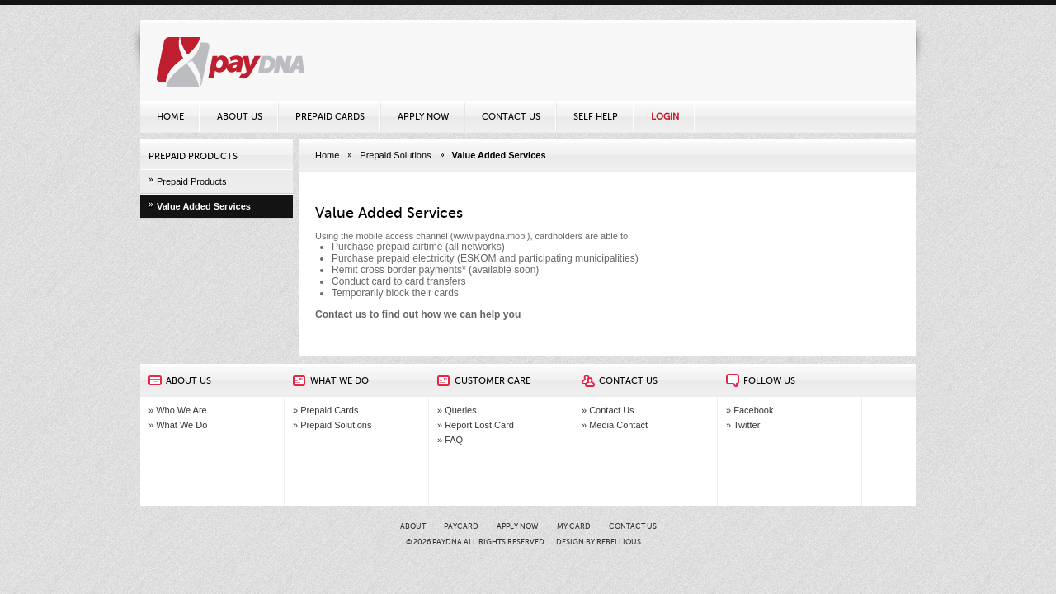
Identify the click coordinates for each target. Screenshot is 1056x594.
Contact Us (511, 116)
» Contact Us (608, 410)
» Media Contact (615, 425)
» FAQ (450, 440)
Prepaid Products (191, 181)
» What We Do (177, 425)
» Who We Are (177, 410)
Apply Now (423, 116)
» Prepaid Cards (326, 410)
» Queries (457, 410)
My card (574, 526)
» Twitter (743, 425)
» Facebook (749, 410)
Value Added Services (204, 206)
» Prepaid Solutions (332, 425)
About (413, 526)
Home (170, 116)
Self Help (595, 116)
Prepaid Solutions (395, 155)
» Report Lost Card (475, 425)
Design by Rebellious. (599, 542)
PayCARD (461, 526)
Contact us (341, 314)
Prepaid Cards (330, 116)
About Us (239, 116)
